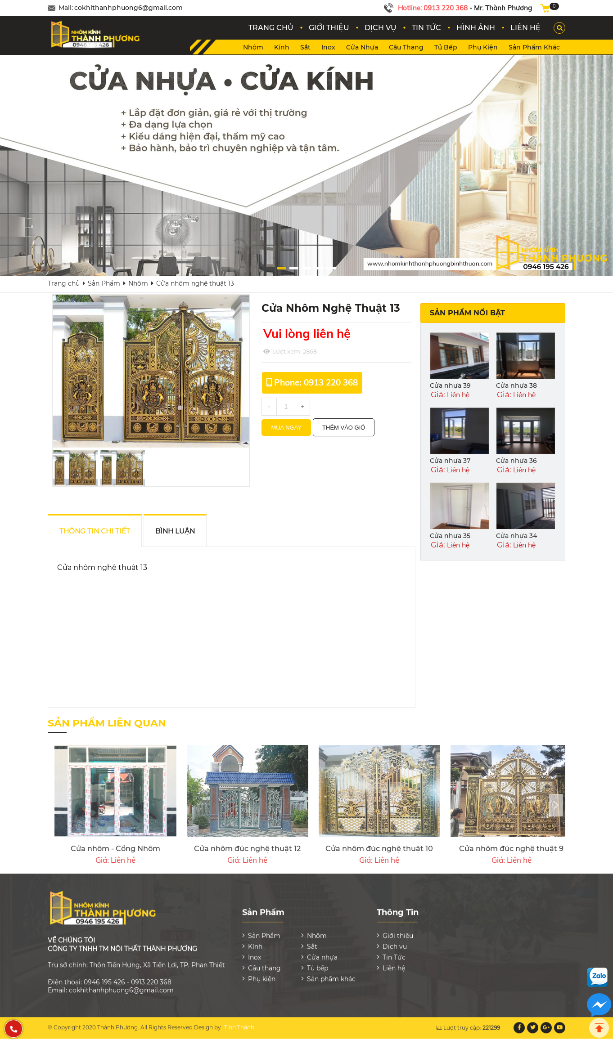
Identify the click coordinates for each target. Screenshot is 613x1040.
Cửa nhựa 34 (516, 536)
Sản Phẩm (104, 283)
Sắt (305, 47)
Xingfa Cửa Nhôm (495, 848)
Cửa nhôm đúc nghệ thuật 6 (364, 848)
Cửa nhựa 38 (516, 385)
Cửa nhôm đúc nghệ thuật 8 (100, 848)
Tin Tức (394, 952)
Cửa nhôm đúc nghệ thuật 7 (232, 848)
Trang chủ (64, 283)
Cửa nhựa (362, 47)
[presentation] (556, 805)
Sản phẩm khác (534, 47)
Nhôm (253, 47)
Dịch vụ (395, 941)
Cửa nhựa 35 (450, 536)
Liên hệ (394, 963)
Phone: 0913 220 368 (316, 382)
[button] (348, 268)
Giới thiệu (398, 930)
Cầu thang (406, 47)
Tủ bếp (445, 47)
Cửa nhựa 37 (450, 461)
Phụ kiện (483, 47)
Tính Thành (239, 1021)
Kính (281, 47)
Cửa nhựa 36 (516, 461)
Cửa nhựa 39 (450, 385)
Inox (328, 47)
